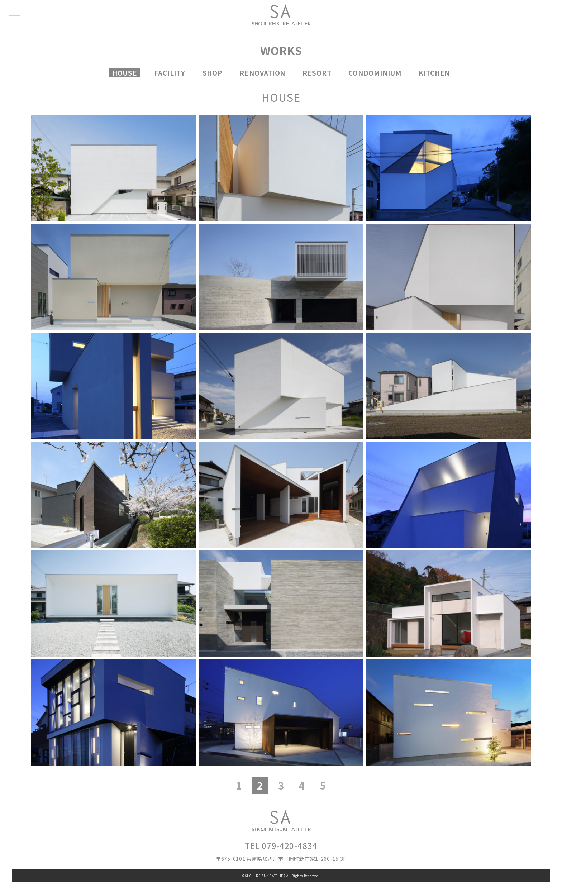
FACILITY (169, 72)
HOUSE (124, 72)
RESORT (317, 72)
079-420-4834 (289, 845)
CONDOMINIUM (374, 72)
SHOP (213, 72)
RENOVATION (262, 72)
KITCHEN (434, 72)
